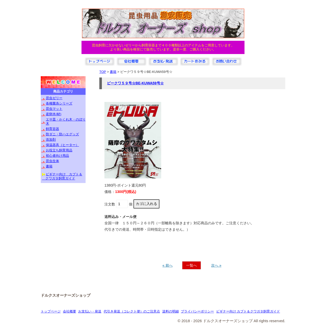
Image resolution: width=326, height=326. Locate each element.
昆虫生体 (52, 161)
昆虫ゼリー (54, 98)
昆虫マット (54, 109)
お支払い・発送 (89, 311)
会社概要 (69, 311)
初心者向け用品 (57, 156)
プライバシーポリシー (197, 311)
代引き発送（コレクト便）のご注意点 (132, 311)
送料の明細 (170, 311)
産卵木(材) (53, 114)
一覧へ (191, 265)
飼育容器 (52, 129)
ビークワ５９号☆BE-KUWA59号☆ (135, 83)
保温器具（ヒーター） (62, 145)
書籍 (49, 166)
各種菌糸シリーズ (59, 103)
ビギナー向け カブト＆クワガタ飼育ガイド (248, 311)
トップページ (51, 311)
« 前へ (167, 265)
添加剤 (51, 139)
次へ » (216, 265)
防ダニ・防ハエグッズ (62, 134)
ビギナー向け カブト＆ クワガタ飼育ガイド (62, 176)
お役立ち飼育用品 (59, 150)
